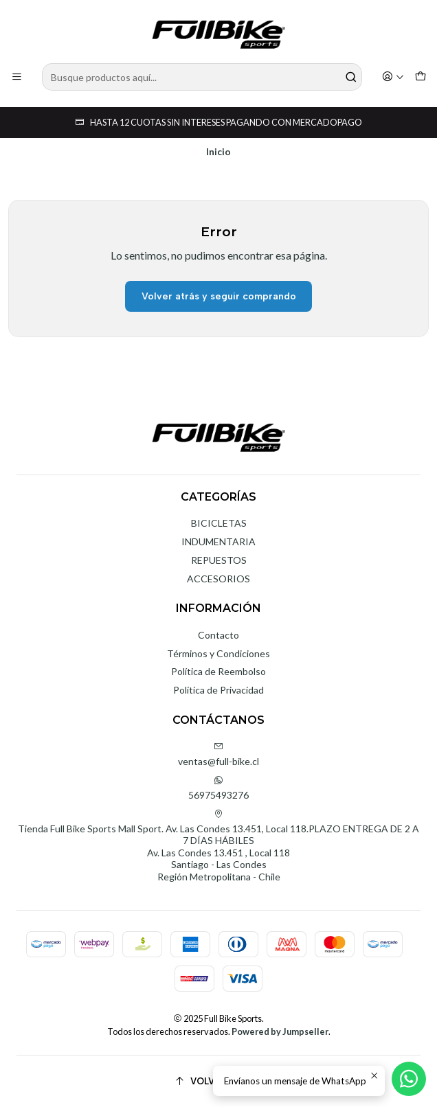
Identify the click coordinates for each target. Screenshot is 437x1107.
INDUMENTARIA (218, 541)
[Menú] (16, 77)
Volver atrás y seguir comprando (219, 296)
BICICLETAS (219, 523)
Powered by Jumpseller (280, 1031)
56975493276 (218, 788)
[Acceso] (393, 77)
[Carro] (420, 77)
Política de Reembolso (218, 671)
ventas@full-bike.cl (218, 754)
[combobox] (202, 77)
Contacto (218, 635)
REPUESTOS (219, 560)
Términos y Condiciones (218, 653)
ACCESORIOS (218, 578)
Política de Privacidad (218, 690)
